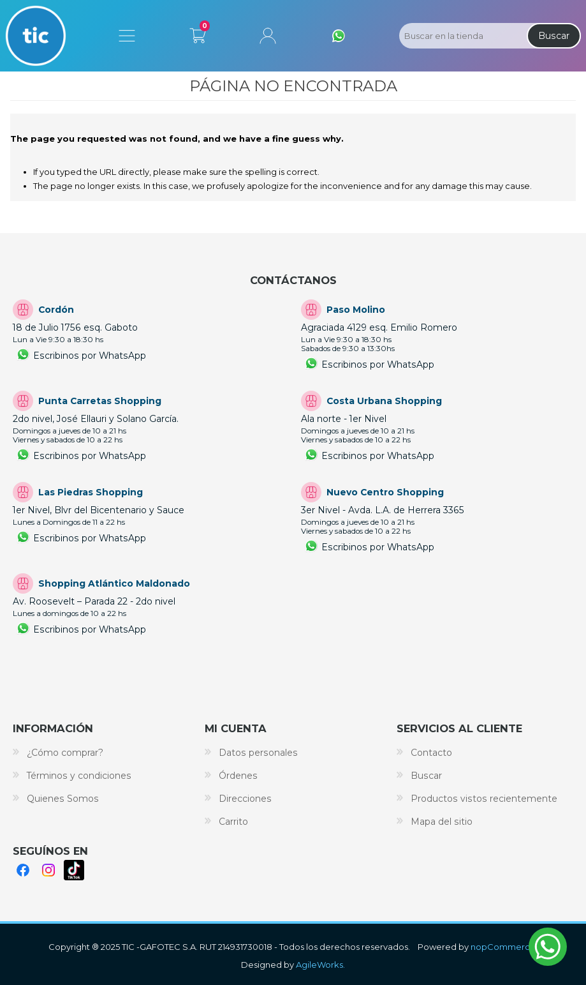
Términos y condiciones (79, 776)
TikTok (74, 870)
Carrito (197, 33)
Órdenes (238, 776)
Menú (127, 35)
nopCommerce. (504, 947)
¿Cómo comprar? (65, 753)
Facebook (23, 870)
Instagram (48, 870)
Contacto (431, 753)
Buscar (553, 36)
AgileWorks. (320, 964)
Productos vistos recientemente (484, 798)
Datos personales (258, 753)
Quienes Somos (63, 798)
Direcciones (245, 798)
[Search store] (461, 36)
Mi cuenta (268, 36)
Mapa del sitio (441, 821)
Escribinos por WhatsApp (89, 355)
